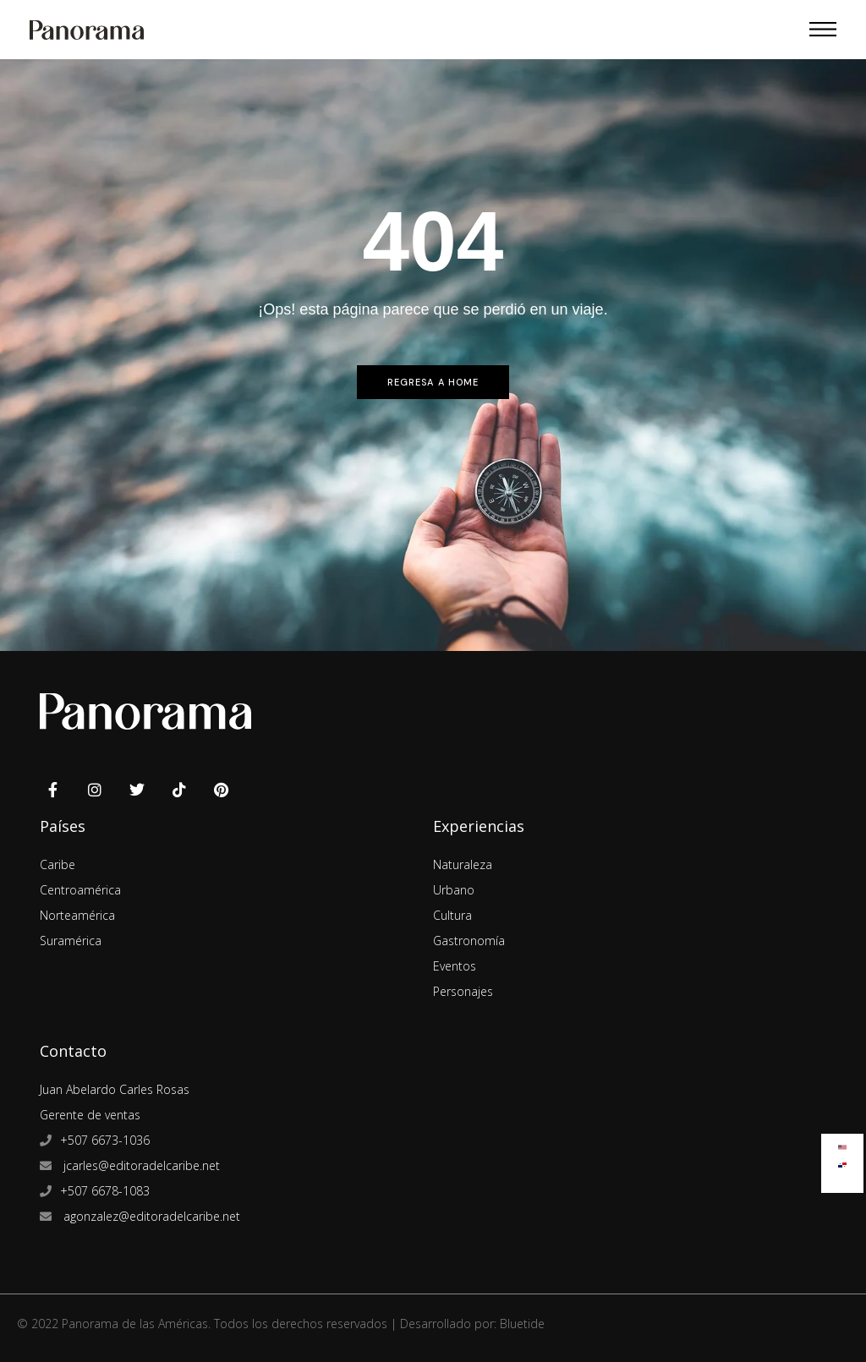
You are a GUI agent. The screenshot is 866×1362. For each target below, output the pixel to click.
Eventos (454, 966)
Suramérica (70, 941)
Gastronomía (469, 941)
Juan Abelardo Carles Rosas (114, 1089)
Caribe (57, 864)
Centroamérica (80, 890)
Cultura (452, 915)
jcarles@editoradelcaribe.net (140, 1165)
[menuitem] (842, 1143)
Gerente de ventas (90, 1115)
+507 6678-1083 (105, 1191)
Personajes (463, 991)
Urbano (453, 890)
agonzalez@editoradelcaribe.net (150, 1216)
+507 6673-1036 (105, 1140)
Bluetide (522, 1324)
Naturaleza (462, 864)
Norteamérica (77, 915)
